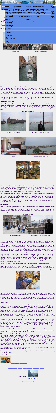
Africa (31, 5)
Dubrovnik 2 (36, 368)
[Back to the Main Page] (28, 381)
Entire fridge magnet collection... (19, 363)
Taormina (20, 368)
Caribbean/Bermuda (21, 5)
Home (3, 5)
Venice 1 (42, 368)
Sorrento (15, 368)
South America (14, 5)
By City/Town (47, 5)
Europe (27, 5)
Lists (52, 5)
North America (8, 5)
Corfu (24, 368)
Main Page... (10, 352)
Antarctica (42, 5)
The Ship (10, 368)
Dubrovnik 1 (29, 368)
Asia (34, 5)
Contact (3, 6)
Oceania (37, 5)
